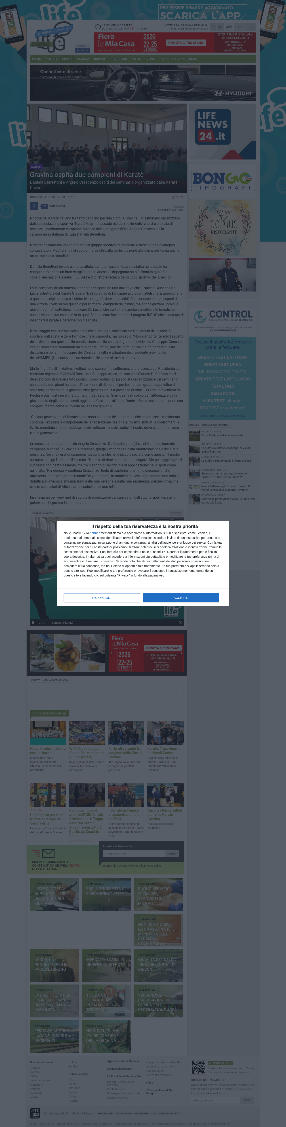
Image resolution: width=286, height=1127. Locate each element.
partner (95, 533)
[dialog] (143, 563)
